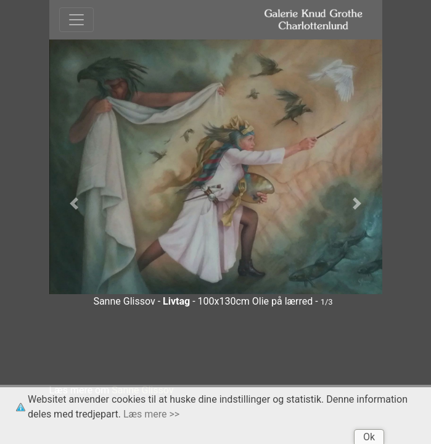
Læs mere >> (151, 414)
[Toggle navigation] (76, 19)
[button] (74, 203)
